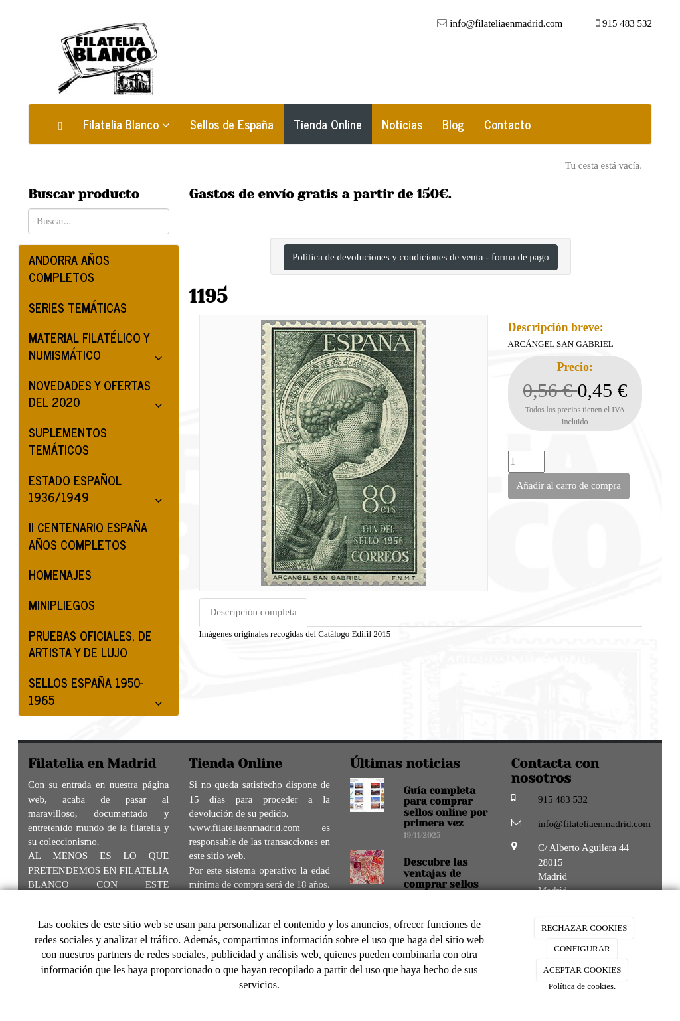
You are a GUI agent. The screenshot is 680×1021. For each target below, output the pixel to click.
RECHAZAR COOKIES (584, 928)
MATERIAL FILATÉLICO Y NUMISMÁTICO (99, 348)
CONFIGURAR (582, 948)
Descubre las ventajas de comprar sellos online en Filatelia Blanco (443, 884)
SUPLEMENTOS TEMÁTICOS (68, 440)
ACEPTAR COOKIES (582, 970)
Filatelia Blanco (126, 124)
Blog (453, 124)
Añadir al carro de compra (569, 485)
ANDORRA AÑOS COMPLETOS (69, 268)
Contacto (507, 124)
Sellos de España (232, 124)
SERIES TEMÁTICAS (78, 307)
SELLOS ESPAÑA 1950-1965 (99, 693)
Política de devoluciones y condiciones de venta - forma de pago (420, 257)
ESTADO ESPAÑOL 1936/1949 (99, 491)
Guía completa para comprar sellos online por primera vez (445, 807)
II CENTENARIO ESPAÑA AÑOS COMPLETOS (88, 535)
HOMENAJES (60, 574)
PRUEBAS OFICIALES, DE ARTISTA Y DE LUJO (90, 644)
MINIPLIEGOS (62, 605)
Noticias (402, 124)
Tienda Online (328, 124)
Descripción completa (253, 612)
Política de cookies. (582, 986)
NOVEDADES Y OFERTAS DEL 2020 (99, 396)
